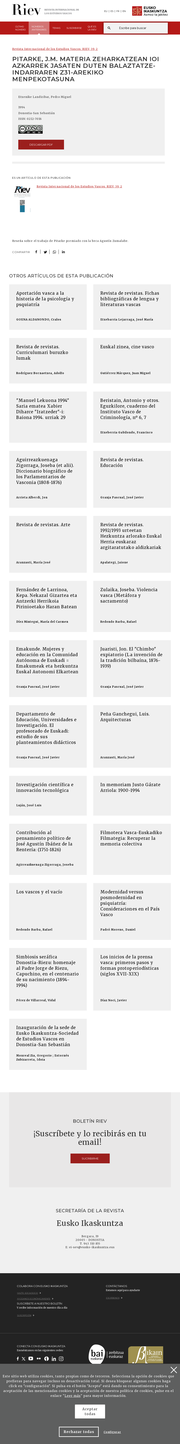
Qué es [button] (92, 28)
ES (112, 11)
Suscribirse (74, 28)
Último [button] (20, 28)
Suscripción (25, 1315)
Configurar (112, 1432)
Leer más (73, 1396)
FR (117, 11)
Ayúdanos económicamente (35, 1298)
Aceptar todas (90, 1411)
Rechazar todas (79, 1432)
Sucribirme (90, 1158)
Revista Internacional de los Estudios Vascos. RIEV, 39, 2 (55, 49)
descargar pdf (41, 144)
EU (105, 11)
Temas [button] (56, 28)
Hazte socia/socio (29, 1293)
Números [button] (39, 30)
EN (124, 11)
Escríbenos (114, 1298)
